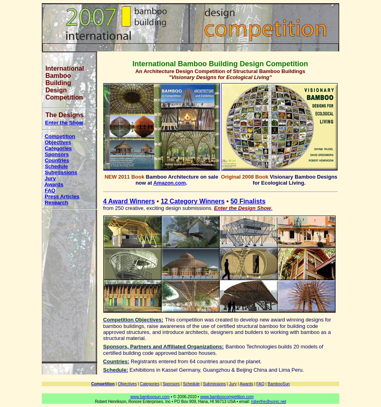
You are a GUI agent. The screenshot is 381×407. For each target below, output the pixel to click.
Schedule (56, 166)
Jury (50, 178)
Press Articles (62, 196)
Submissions (61, 172)
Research (56, 202)
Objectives (58, 142)
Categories (58, 148)
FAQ (50, 190)
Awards (54, 184)
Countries (57, 160)
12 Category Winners (193, 201)
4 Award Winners (129, 201)
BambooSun (279, 384)
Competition (60, 136)
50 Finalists (247, 201)
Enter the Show (64, 123)
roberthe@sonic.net (268, 401)
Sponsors (57, 154)
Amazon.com (169, 183)
